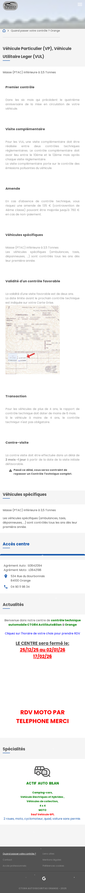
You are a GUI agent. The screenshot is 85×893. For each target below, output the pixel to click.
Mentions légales (52, 859)
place (6, 576)
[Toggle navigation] (80, 4)
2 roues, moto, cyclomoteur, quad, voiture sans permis (42, 819)
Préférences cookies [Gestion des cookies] (53, 865)
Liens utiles (48, 853)
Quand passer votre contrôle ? (19, 853)
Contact (7, 859)
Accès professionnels (14, 865)
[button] (16, 544)
